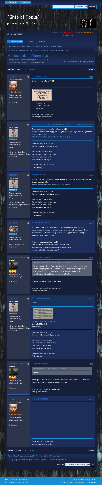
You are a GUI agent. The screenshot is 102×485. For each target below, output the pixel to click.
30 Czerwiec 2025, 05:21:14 (40, 257)
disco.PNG (41, 103)
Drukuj (91, 69)
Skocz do (60, 465)
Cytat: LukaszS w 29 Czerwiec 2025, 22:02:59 (52, 263)
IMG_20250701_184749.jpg (43, 321)
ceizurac (13, 124)
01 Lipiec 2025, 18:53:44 (39, 363)
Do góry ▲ (93, 479)
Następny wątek (87, 62)
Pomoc (74, 479)
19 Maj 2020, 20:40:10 (38, 175)
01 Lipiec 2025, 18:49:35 (42, 298)
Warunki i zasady (83, 479)
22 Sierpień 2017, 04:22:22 (42, 76)
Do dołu (10, 69)
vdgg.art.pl (67, 33)
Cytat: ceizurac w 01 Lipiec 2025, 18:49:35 (50, 369)
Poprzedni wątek (71, 62)
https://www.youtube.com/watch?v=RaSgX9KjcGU (51, 137)
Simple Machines (23, 479)
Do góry (10, 450)
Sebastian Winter (17, 257)
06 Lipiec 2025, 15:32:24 (39, 399)
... (27, 69)
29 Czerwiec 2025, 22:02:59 (40, 222)
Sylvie (43, 50)
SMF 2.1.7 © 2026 (11, 479)
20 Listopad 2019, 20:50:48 (40, 124)
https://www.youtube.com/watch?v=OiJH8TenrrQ (51, 185)
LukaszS (13, 222)
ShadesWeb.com (23, 482)
